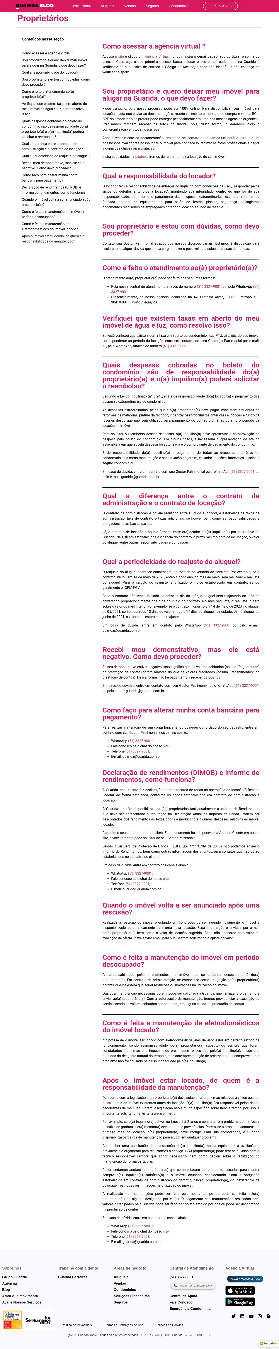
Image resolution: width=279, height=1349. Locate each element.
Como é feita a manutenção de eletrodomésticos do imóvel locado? (50, 226)
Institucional (81, 6)
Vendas (130, 6)
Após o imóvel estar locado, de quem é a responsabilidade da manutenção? (53, 238)
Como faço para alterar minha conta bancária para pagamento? (50, 177)
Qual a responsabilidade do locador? (50, 72)
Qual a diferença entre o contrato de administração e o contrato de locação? (52, 146)
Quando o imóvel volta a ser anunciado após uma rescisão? (56, 202)
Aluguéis (107, 6)
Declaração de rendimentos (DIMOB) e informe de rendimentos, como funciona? (53, 190)
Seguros (152, 6)
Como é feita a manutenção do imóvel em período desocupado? (54, 214)
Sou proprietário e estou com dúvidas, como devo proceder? (56, 82)
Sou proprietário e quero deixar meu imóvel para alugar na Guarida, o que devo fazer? (55, 62)
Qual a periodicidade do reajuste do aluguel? (56, 156)
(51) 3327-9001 (209, 287)
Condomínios (179, 6)
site (121, 56)
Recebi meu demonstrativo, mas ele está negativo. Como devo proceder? (53, 165)
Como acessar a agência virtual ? (47, 53)
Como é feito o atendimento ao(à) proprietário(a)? (48, 94)
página (140, 157)
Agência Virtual (157, 56)
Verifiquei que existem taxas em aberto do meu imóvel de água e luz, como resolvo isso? (54, 109)
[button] (269, 1345)
